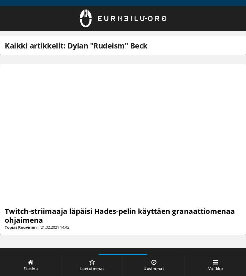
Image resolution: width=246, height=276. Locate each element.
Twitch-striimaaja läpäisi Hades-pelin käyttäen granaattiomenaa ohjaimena (120, 215)
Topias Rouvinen (21, 227)
